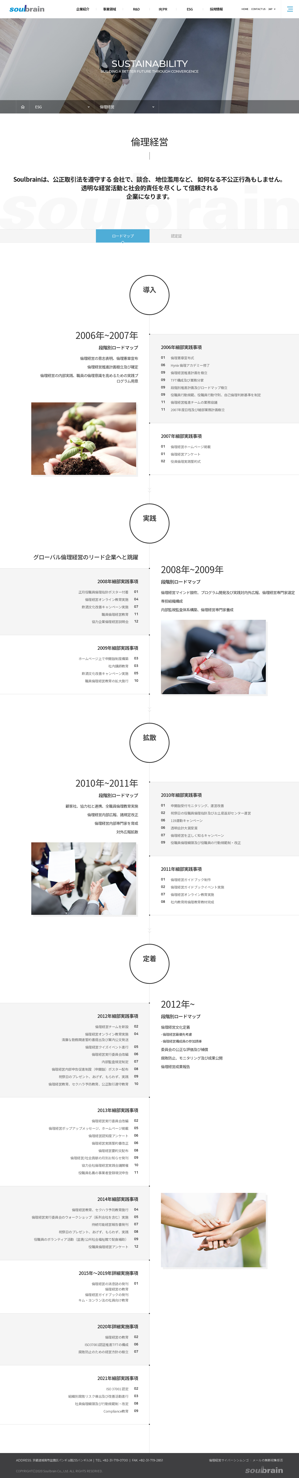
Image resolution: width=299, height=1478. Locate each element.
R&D (136, 8)
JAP (270, 9)
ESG (190, 8)
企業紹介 (82, 8)
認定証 (176, 236)
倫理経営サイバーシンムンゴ (229, 1460)
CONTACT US (258, 9)
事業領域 (109, 8)
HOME (245, 9)
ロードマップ (123, 236)
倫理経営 (107, 106)
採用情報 (216, 8)
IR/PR (163, 8)
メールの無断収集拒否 (267, 1460)
